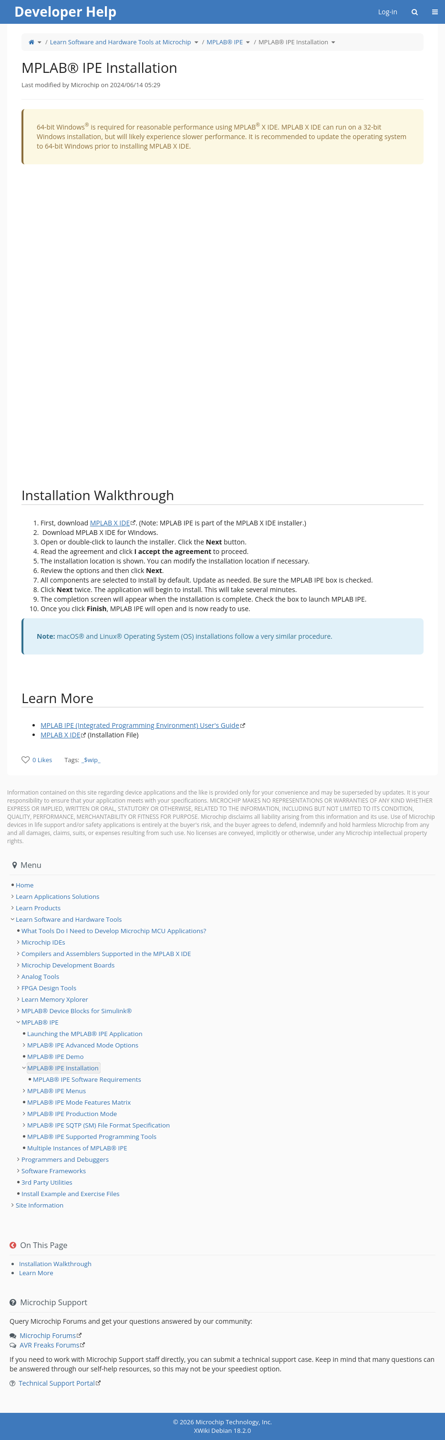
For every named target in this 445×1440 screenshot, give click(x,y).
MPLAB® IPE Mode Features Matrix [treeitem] (79, 1102)
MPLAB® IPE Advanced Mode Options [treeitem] (82, 1045)
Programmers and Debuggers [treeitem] (65, 1159)
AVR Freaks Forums (49, 1344)
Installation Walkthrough (55, 1263)
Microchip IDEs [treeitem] (43, 942)
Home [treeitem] (25, 885)
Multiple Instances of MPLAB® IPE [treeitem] (77, 1148)
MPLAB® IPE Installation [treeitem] (63, 1068)
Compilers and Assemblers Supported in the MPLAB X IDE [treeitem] (106, 953)
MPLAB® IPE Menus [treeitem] (56, 1091)
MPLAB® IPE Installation (293, 42)
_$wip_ (91, 759)
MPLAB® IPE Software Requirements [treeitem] (87, 1079)
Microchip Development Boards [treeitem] (67, 965)
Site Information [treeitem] (39, 1205)
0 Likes (42, 759)
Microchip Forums (48, 1335)
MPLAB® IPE (225, 42)
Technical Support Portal (57, 1383)
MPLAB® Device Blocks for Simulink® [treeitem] (76, 1011)
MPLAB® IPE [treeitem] (40, 1022)
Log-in (387, 11)
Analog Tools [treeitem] (40, 976)
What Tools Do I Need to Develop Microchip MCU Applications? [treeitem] (113, 930)
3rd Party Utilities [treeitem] (46, 1182)
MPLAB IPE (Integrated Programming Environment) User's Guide (140, 725)
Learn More (36, 1273)
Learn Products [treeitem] (38, 908)
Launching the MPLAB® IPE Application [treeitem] (85, 1033)
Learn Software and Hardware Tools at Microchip (120, 42)
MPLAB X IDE (110, 522)
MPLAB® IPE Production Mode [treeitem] (72, 1113)
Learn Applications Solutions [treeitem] (57, 896)
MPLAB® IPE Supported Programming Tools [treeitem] (91, 1136)
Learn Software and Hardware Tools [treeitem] (69, 919)
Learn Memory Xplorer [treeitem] (54, 999)
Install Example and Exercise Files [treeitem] (70, 1193)
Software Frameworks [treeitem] (53, 1171)
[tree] (222, 885)
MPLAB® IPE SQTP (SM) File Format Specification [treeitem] (98, 1125)
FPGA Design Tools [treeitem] (48, 988)
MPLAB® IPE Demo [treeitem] (55, 1056)
